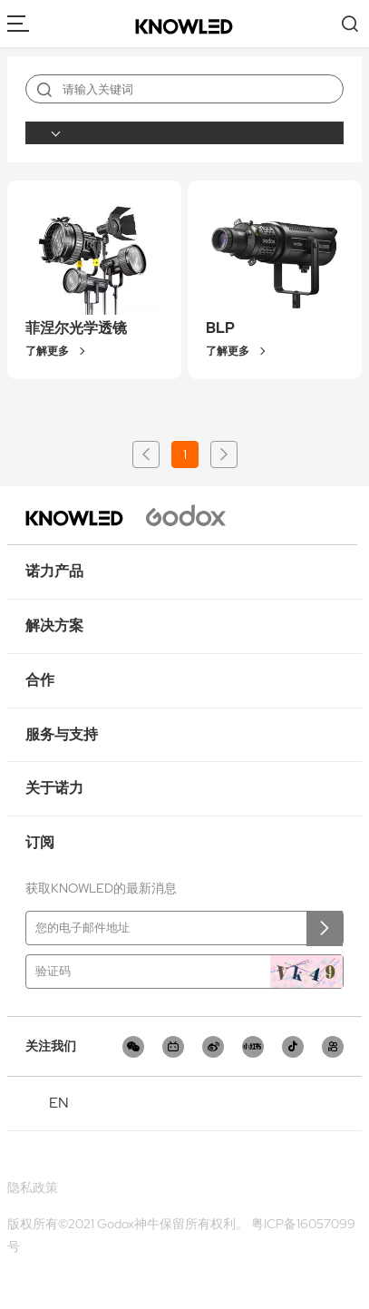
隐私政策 (32, 1187)
